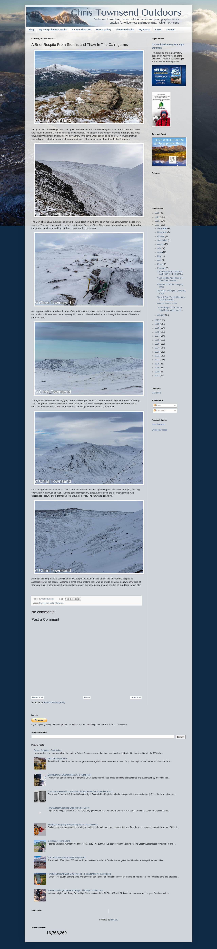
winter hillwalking (56, 603)
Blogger (113, 920)
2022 (157, 225)
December (162, 228)
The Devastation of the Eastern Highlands (66, 857)
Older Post (136, 697)
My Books (144, 29)
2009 (157, 367)
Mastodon (156, 393)
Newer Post (37, 697)
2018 (157, 332)
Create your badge (159, 430)
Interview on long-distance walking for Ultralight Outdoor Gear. (76, 890)
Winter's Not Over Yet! (167, 303)
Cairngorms (44, 603)
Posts (157, 405)
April (159, 260)
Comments (160, 410)
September (162, 240)
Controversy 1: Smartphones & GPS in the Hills (69, 775)
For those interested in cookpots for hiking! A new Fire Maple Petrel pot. (80, 791)
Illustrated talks (125, 29)
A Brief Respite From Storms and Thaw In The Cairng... (170, 272)
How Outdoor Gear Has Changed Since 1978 (68, 808)
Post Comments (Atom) (54, 702)
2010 (157, 364)
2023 (157, 221)
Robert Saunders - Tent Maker (47, 750)
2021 (157, 320)
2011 (157, 360)
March (160, 264)
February (161, 268)
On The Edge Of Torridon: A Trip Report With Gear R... (170, 308)
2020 (157, 324)
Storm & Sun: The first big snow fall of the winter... (171, 298)
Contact (170, 29)
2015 (157, 344)
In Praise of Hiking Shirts (59, 841)
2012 (157, 356)
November (162, 232)
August (160, 244)
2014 (157, 348)
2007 (157, 375)
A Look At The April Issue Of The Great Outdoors (169, 279)
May (159, 256)
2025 (157, 213)
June (159, 252)
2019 (157, 328)
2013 (157, 352)
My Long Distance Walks (53, 29)
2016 (157, 340)
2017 (157, 336)
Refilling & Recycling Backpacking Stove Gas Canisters (73, 824)
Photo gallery (103, 29)
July (159, 248)
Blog (31, 29)
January (161, 315)
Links (158, 29)
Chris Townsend (158, 424)
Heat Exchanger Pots (57, 758)
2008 (157, 372)
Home (87, 697)
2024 (157, 217)
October (161, 236)
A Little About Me (81, 29)
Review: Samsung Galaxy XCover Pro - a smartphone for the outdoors (79, 874)
